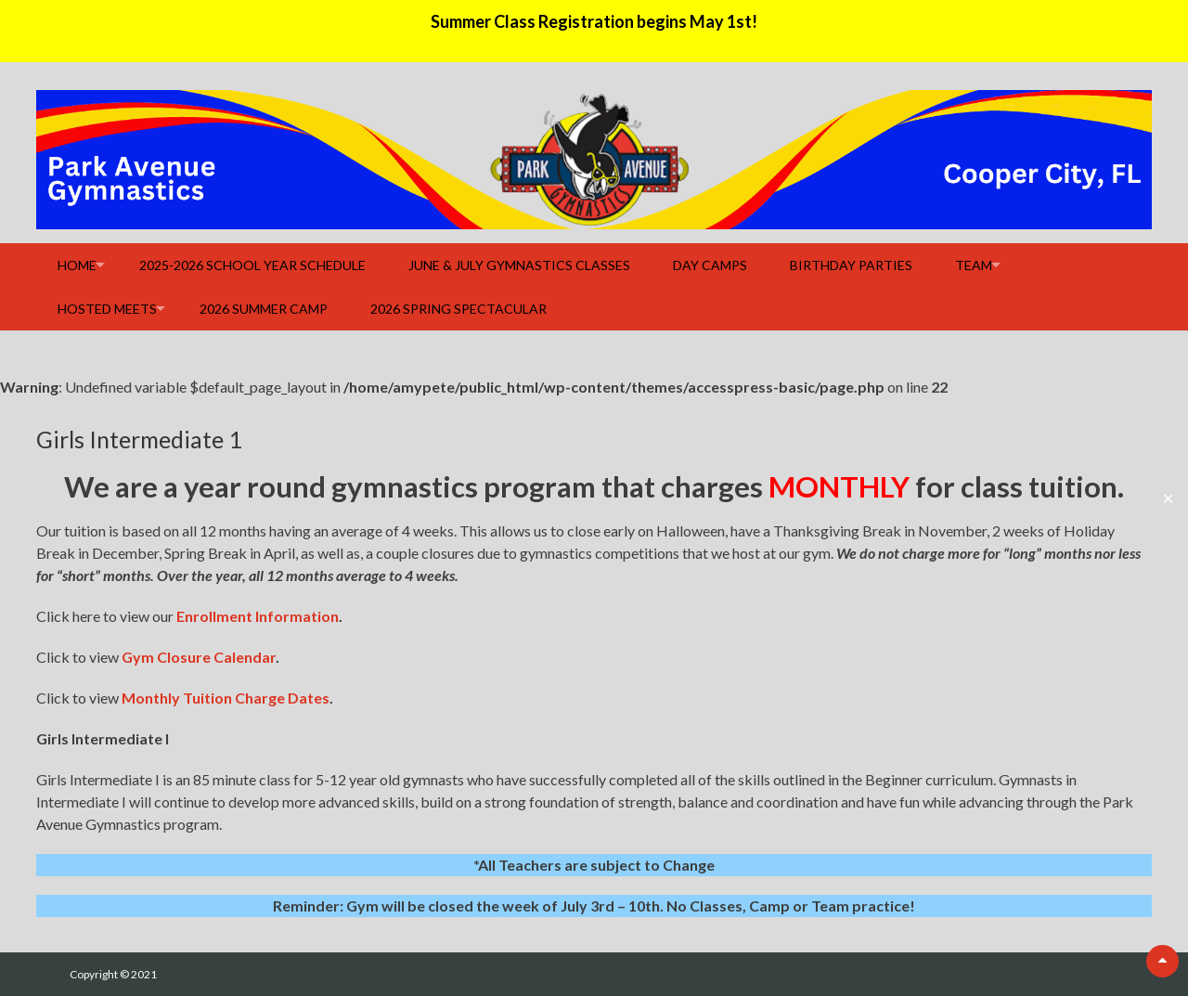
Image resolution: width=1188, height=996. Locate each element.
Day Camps (710, 265)
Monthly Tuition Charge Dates (225, 697)
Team (973, 265)
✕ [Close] (1168, 498)
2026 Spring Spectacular (458, 309)
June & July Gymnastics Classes (519, 265)
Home (77, 265)
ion (328, 616)
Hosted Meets (107, 309)
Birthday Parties (851, 265)
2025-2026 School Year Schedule (252, 265)
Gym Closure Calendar (199, 657)
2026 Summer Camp (264, 309)
